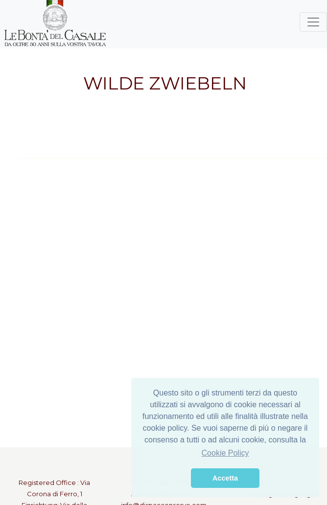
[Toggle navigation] (313, 22)
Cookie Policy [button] (225, 453)
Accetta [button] (225, 478)
